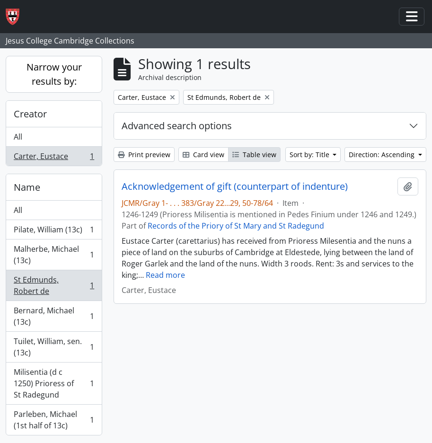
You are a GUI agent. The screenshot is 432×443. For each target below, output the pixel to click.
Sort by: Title (310, 154)
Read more (165, 275)
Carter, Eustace (53, 158)
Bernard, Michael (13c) (53, 316)
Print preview (144, 154)
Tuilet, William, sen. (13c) (53, 347)
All (18, 137)
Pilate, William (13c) (53, 231)
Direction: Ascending (382, 154)
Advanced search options (177, 125)
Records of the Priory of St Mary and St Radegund (236, 226)
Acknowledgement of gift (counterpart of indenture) (235, 186)
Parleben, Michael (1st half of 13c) (53, 420)
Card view (203, 154)
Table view (254, 154)
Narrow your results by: (54, 74)
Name (27, 187)
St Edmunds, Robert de (53, 285)
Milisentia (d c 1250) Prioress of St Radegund (53, 383)
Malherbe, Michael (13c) (53, 255)
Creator (30, 113)
